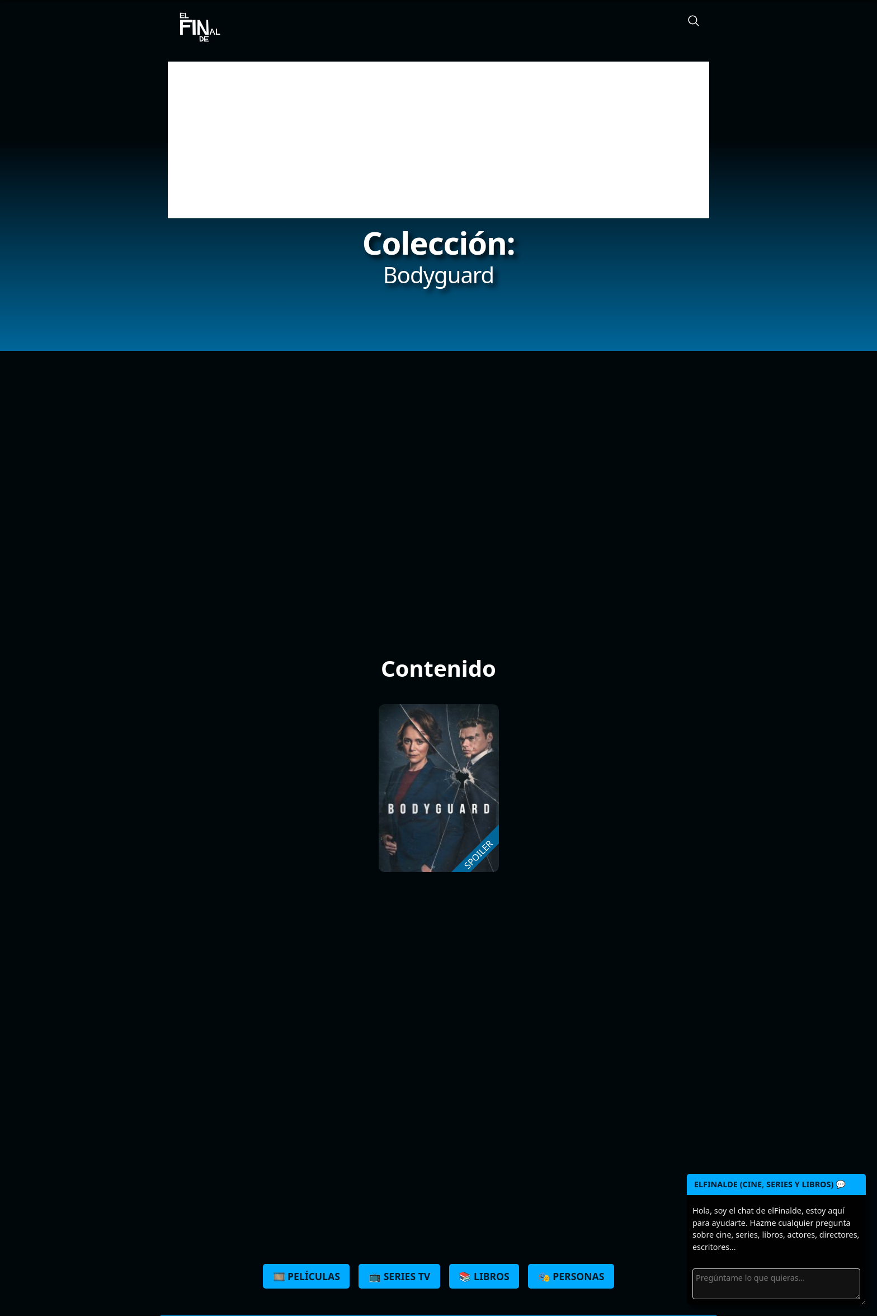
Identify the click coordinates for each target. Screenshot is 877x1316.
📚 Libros (484, 1276)
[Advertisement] (438, 140)
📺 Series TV (399, 1276)
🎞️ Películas (306, 1276)
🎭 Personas (571, 1276)
